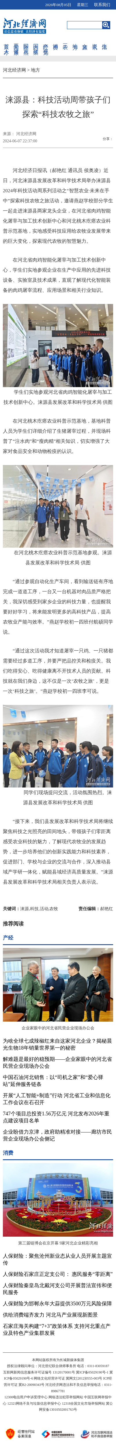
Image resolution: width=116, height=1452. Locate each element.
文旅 (85, 41)
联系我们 (102, 5)
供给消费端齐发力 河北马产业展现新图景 (50, 1315)
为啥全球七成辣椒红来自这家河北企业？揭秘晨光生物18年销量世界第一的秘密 (57, 1044)
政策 (36, 46)
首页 (6, 41)
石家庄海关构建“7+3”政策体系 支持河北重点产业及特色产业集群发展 (57, 1329)
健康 (16, 46)
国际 (26, 41)
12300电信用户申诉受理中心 (26, 1397)
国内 (36, 41)
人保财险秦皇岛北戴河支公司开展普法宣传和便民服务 (57, 1289)
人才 (6, 46)
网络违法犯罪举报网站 (65, 1397)
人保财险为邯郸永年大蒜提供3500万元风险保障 (57, 1304)
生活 (104, 41)
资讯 (95, 41)
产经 (45, 41)
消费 (55, 41)
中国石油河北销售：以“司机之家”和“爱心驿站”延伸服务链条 (53, 1080)
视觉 (45, 46)
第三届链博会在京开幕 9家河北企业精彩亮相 (58, 1243)
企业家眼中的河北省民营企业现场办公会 (58, 1028)
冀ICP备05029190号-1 (92, 1372)
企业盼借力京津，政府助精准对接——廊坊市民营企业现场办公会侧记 (57, 1135)
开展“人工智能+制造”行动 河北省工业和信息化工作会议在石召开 (57, 1099)
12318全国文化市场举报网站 (83, 1403)
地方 (75, 41)
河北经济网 (14, 70)
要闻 (16, 41)
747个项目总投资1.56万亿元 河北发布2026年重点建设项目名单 (56, 1117)
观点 (26, 46)
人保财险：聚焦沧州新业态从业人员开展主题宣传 (57, 1259)
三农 (65, 41)
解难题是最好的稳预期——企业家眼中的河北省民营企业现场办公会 (57, 1062)
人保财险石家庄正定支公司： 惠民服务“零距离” (58, 1274)
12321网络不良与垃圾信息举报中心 (34, 1403)
